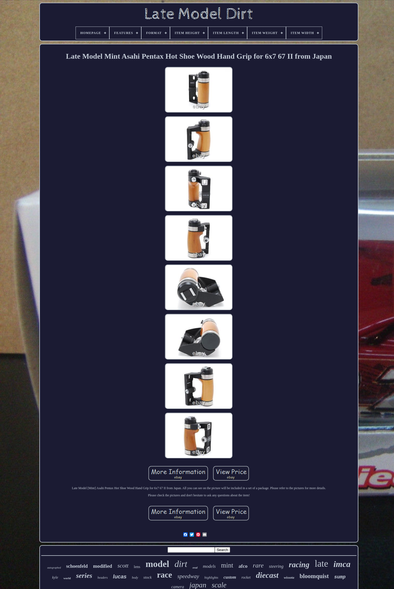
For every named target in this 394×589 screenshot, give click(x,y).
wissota (289, 577)
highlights (211, 577)
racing (299, 564)
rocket (245, 577)
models (209, 566)
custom (229, 577)
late (321, 563)
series (84, 575)
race (164, 574)
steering (276, 566)
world (67, 578)
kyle (55, 577)
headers (103, 577)
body (135, 577)
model (157, 564)
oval (195, 567)
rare (258, 565)
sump (340, 577)
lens (137, 567)
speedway (188, 576)
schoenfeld (77, 566)
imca (341, 564)
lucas (120, 576)
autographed (54, 567)
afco (243, 566)
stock (147, 577)
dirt (181, 564)
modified (102, 566)
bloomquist (314, 576)
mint (227, 565)
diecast (267, 575)
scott (122, 565)
